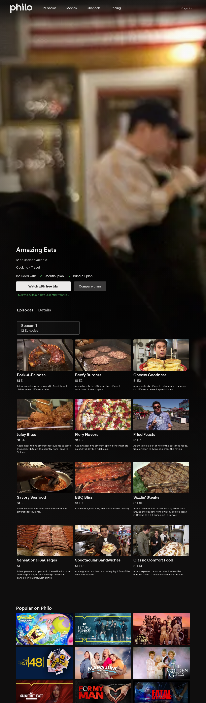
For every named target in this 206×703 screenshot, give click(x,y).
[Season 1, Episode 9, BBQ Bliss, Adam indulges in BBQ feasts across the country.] (103, 489)
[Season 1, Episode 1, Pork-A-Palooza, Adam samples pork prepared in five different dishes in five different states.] (45, 365)
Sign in (186, 8)
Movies (71, 8)
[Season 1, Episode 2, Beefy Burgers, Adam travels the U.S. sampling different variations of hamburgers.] (103, 365)
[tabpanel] (103, 450)
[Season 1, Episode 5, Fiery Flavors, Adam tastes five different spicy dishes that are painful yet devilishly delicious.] (103, 426)
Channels (93, 8)
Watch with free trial (43, 286)
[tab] (25, 310)
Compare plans (90, 286)
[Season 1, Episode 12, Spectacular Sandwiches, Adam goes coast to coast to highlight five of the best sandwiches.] (103, 552)
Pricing (115, 8)
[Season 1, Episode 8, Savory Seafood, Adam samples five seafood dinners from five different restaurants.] (45, 489)
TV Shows (49, 8)
